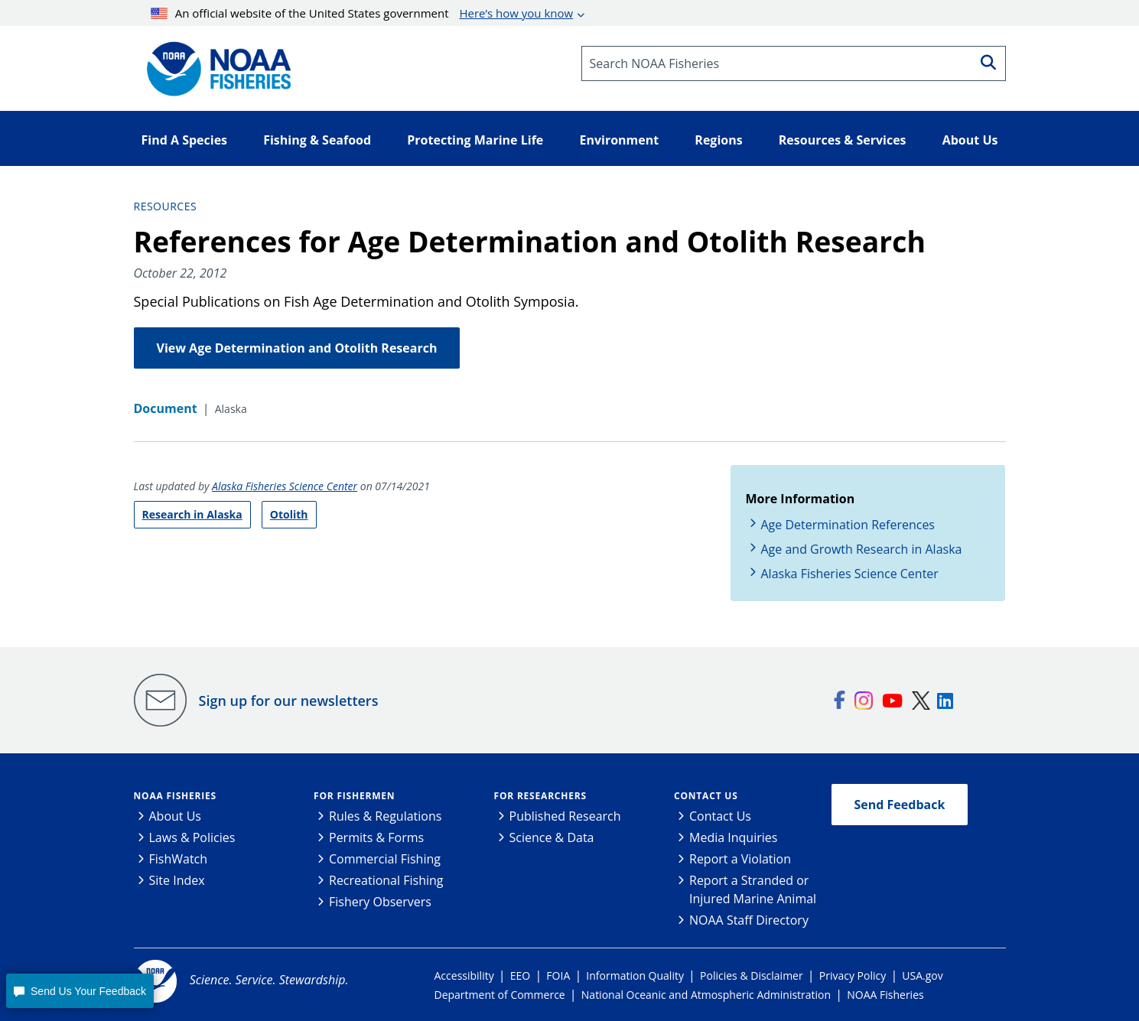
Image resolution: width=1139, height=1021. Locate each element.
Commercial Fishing (385, 858)
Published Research (565, 816)
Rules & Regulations (385, 816)
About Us (175, 816)
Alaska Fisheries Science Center (284, 486)
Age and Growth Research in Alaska (861, 549)
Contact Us (706, 795)
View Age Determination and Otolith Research (297, 348)
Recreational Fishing (386, 880)
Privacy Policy (852, 975)
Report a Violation (740, 858)
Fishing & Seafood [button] (317, 140)
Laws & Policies (192, 837)
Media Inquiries (733, 837)
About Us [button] (970, 140)
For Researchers (540, 795)
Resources (165, 206)
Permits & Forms (376, 837)
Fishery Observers (380, 901)
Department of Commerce (499, 994)
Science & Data (551, 837)
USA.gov (922, 975)
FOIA (558, 975)
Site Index (177, 880)
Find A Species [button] (185, 140)
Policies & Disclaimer (751, 975)
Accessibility (464, 975)
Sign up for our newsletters (289, 700)
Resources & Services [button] (842, 140)
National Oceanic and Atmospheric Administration (706, 994)
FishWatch (178, 858)
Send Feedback (899, 804)
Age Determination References (848, 524)
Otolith (289, 514)
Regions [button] (718, 140)
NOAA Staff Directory (749, 920)
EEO (520, 975)
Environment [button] (619, 140)
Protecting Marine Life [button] (475, 140)
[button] (79, 991)
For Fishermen (354, 795)
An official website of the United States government (362, 13)
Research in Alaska (192, 514)
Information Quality (635, 975)
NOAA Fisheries (175, 795)
